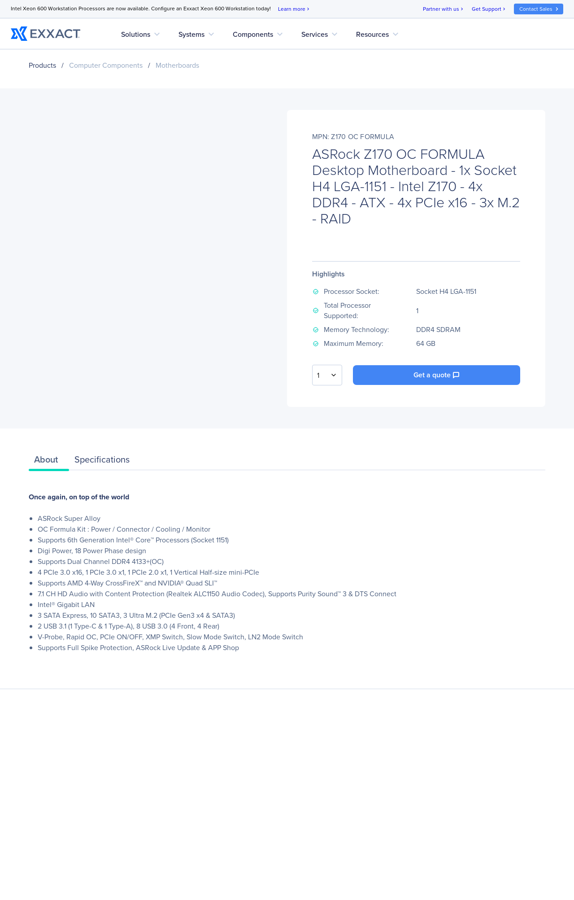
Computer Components (106, 65)
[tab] (49, 462)
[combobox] (327, 375)
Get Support (489, 9)
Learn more (294, 9)
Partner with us (444, 9)
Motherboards (177, 65)
